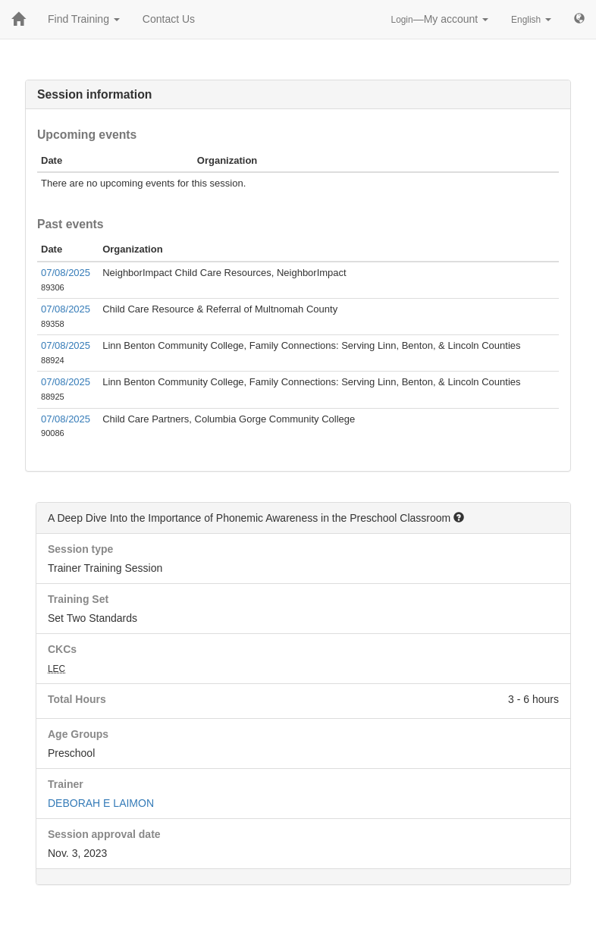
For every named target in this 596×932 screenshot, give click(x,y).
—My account (440, 19)
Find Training (84, 19)
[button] (458, 517)
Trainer (65, 784)
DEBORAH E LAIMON (101, 803)
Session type (80, 549)
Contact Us (169, 19)
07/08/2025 (65, 272)
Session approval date (104, 834)
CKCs (62, 649)
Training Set (78, 599)
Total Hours (77, 699)
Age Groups (78, 734)
